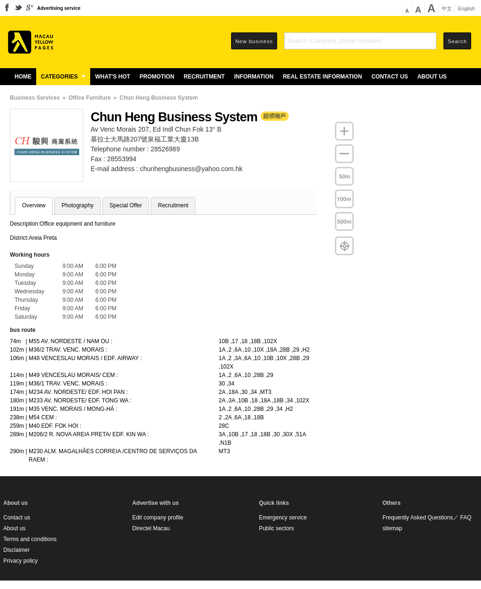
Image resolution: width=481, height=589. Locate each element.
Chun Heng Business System (158, 97)
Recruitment (204, 76)
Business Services (35, 97)
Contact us (390, 76)
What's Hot (112, 76)
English (466, 8)
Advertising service (58, 8)
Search (457, 41)
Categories (63, 76)
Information (253, 76)
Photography (77, 205)
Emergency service (283, 517)
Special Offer (125, 205)
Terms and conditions (29, 539)
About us (432, 76)
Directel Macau (151, 528)
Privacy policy (20, 561)
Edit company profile (157, 517)
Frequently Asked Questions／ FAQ (426, 517)
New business (254, 41)
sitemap (392, 528)
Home (23, 76)
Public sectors (276, 528)
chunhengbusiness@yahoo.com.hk (191, 169)
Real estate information (322, 76)
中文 (447, 8)
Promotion (157, 76)
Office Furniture (90, 97)
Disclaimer (16, 550)
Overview (34, 205)
